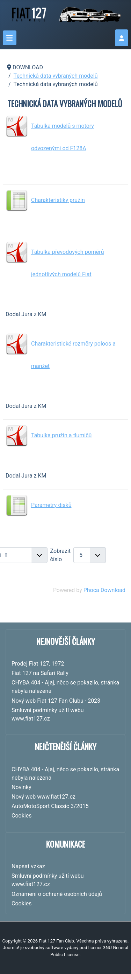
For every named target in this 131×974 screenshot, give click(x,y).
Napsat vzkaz (28, 866)
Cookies (21, 903)
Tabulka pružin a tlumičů (61, 435)
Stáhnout (103, 170)
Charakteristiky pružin (58, 200)
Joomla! (11, 947)
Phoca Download (104, 590)
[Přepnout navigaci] (9, 38)
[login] (121, 37)
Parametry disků (51, 505)
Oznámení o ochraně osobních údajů (57, 894)
